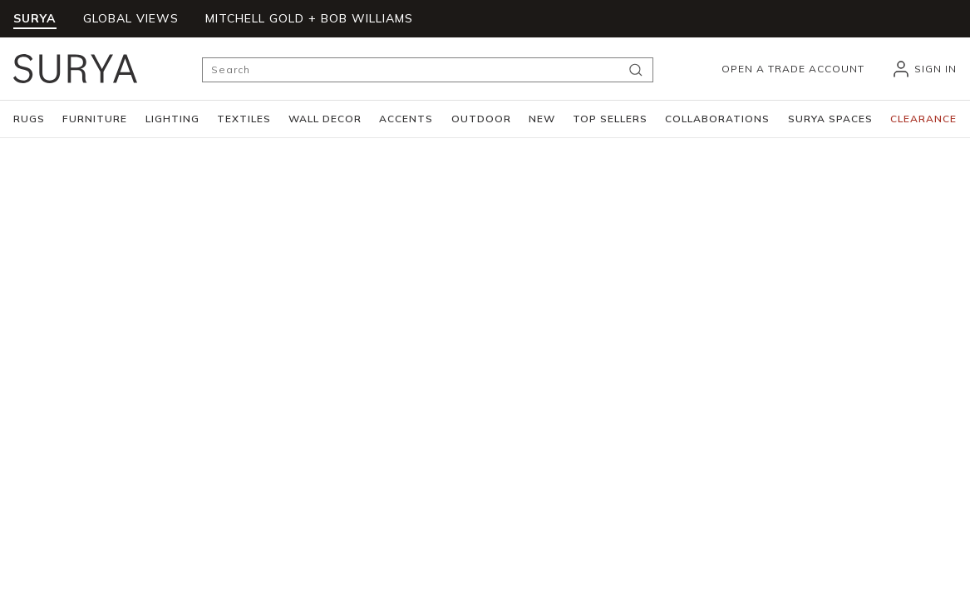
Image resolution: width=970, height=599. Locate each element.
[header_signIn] (924, 69)
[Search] (427, 69)
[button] (29, 119)
